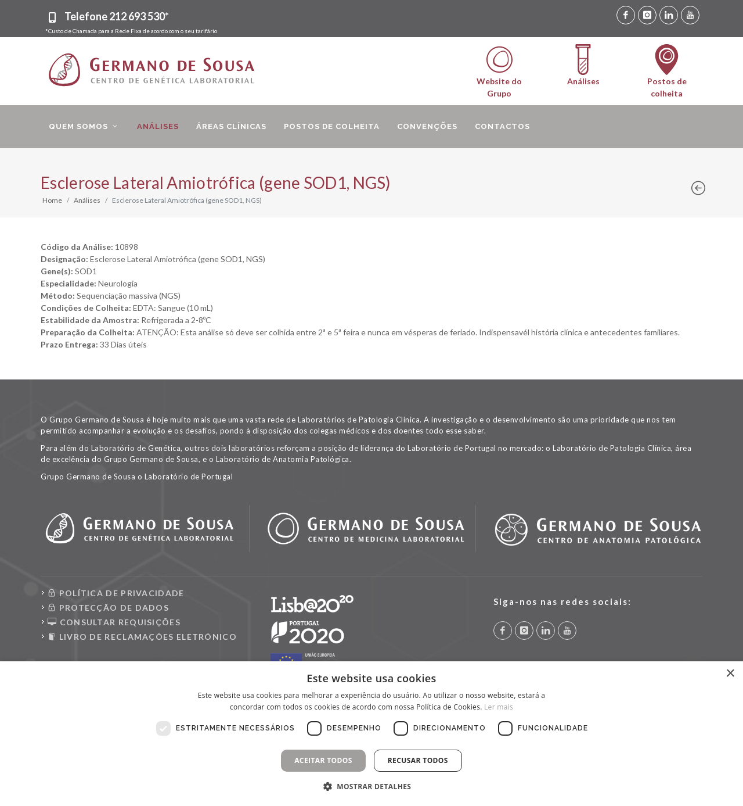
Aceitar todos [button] (323, 760)
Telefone (116, 16)
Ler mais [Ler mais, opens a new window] (498, 707)
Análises (87, 200)
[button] (372, 786)
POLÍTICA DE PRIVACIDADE (116, 593)
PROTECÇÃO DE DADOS (108, 607)
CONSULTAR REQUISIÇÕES (114, 622)
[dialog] (371, 733)
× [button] (730, 673)
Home (52, 200)
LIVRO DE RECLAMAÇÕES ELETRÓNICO (142, 637)
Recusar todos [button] (418, 760)
